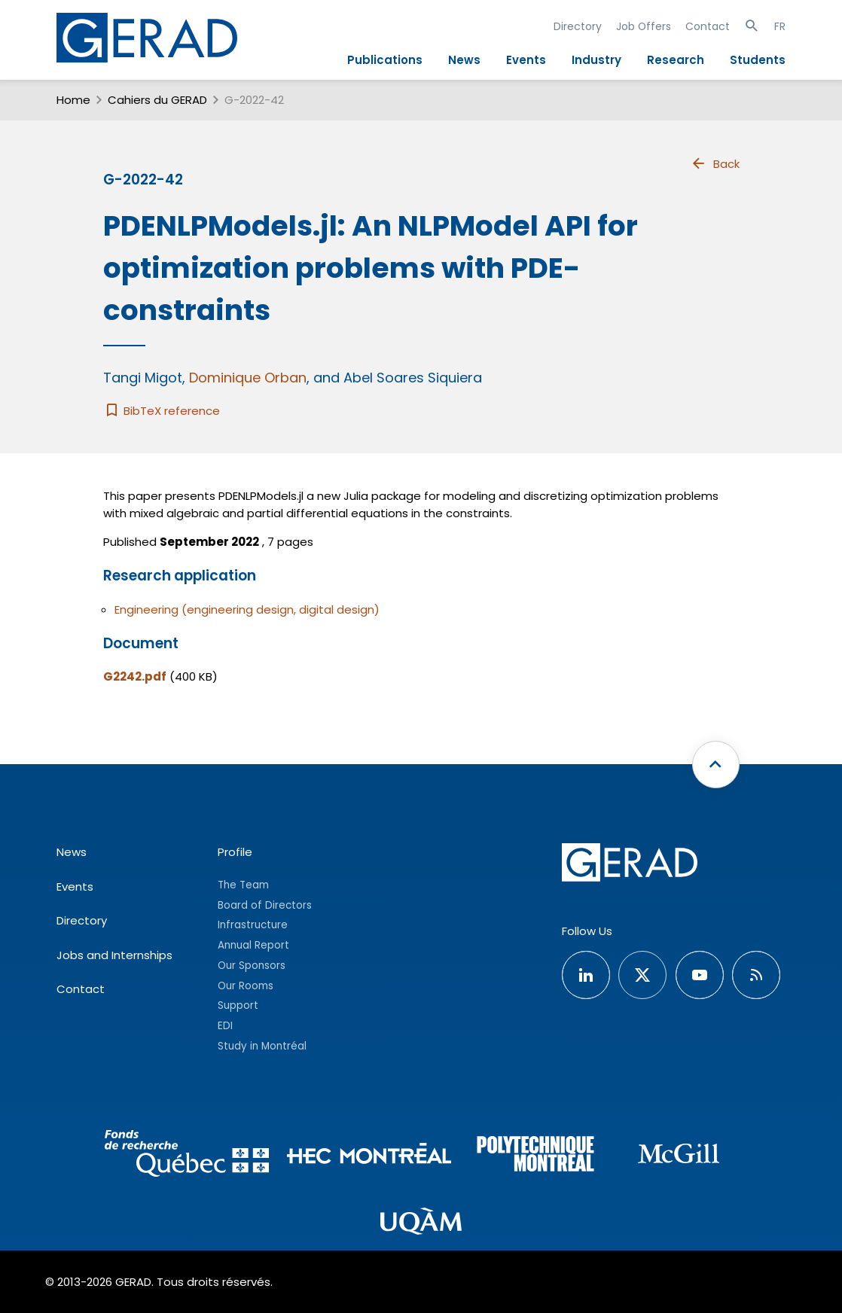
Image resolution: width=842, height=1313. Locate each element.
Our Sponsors (251, 965)
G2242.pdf (134, 676)
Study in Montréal (262, 1046)
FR (780, 26)
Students (758, 60)
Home (73, 100)
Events (526, 60)
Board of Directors (265, 905)
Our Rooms (245, 986)
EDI (225, 1026)
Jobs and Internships (114, 955)
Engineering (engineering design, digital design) (247, 609)
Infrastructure (253, 925)
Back (715, 163)
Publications (385, 60)
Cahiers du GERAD (157, 100)
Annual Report (253, 945)
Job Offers (643, 26)
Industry (596, 60)
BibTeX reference (161, 411)
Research (675, 60)
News (464, 60)
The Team (243, 885)
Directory (578, 26)
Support (238, 1005)
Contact (707, 26)
